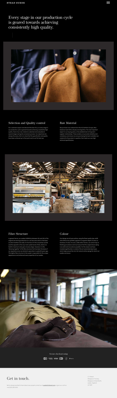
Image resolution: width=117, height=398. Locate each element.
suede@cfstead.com (49, 385)
